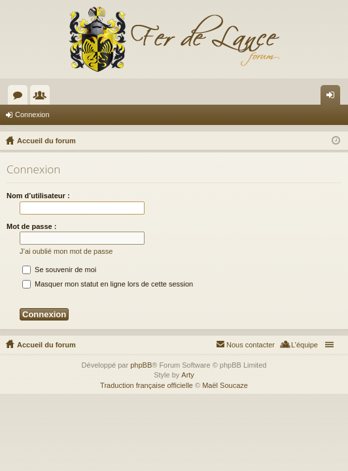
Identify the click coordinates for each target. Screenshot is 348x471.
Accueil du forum (46, 345)
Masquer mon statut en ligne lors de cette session (107, 284)
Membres (42, 97)
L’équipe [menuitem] (304, 345)
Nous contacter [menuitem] (250, 345)
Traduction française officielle (146, 385)
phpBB (141, 365)
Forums (20, 97)
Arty (187, 375)
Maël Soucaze (225, 385)
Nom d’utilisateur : (38, 196)
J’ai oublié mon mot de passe (66, 251)
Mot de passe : (31, 226)
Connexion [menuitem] (333, 97)
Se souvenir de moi (59, 269)
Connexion (32, 114)
